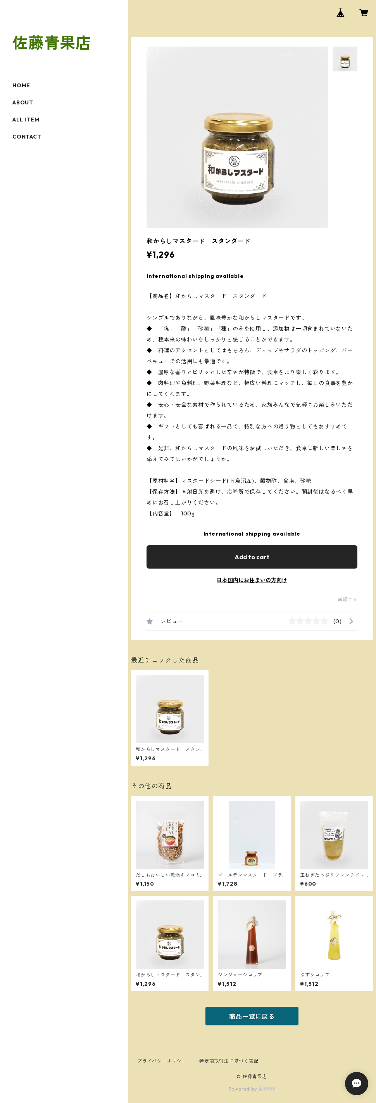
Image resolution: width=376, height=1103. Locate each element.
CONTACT (26, 136)
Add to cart (252, 557)
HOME (21, 85)
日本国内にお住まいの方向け (252, 580)
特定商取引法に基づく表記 (229, 1061)
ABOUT (22, 102)
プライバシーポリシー (162, 1061)
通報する (347, 599)
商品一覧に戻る (252, 1016)
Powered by (252, 1089)
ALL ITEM (25, 119)
